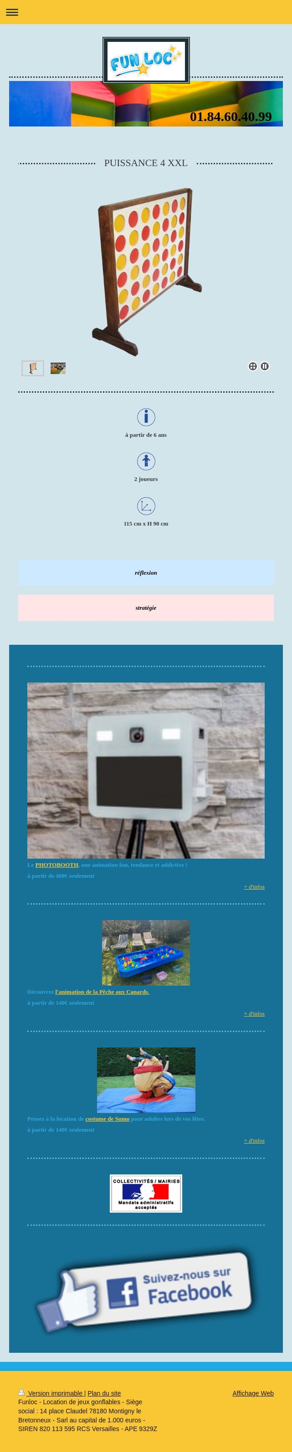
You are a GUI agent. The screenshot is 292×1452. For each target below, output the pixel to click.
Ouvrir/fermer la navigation (146, 12)
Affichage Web (253, 1393)
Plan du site (104, 1393)
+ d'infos (254, 886)
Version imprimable (51, 1393)
